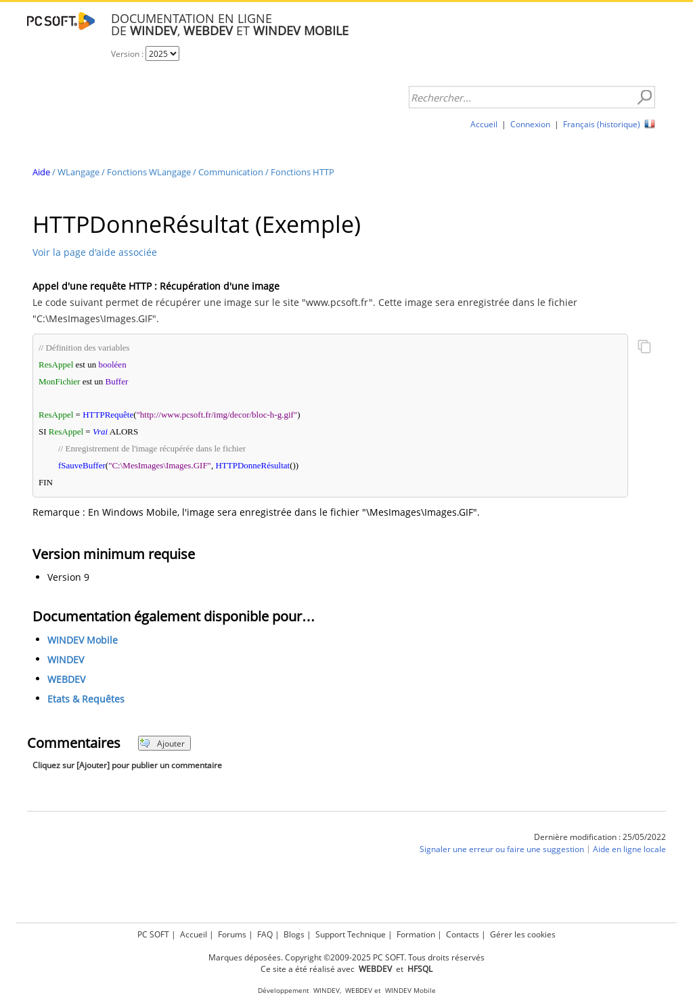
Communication (230, 172)
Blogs (294, 934)
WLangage (78, 172)
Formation (416, 934)
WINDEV (65, 660)
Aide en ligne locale (629, 850)
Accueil (483, 124)
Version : (128, 54)
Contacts (462, 934)
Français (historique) (601, 124)
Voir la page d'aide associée (94, 252)
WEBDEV (66, 679)
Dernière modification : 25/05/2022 (600, 837)
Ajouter (162, 743)
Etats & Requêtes (86, 699)
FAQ (265, 934)
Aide (41, 172)
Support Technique (350, 934)
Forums (232, 934)
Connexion (530, 124)
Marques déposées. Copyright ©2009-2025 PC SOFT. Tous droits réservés (346, 957)
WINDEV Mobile (82, 640)
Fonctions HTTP (302, 172)
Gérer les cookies (523, 934)
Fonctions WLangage (149, 172)
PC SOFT (153, 934)
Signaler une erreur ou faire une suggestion (502, 850)
